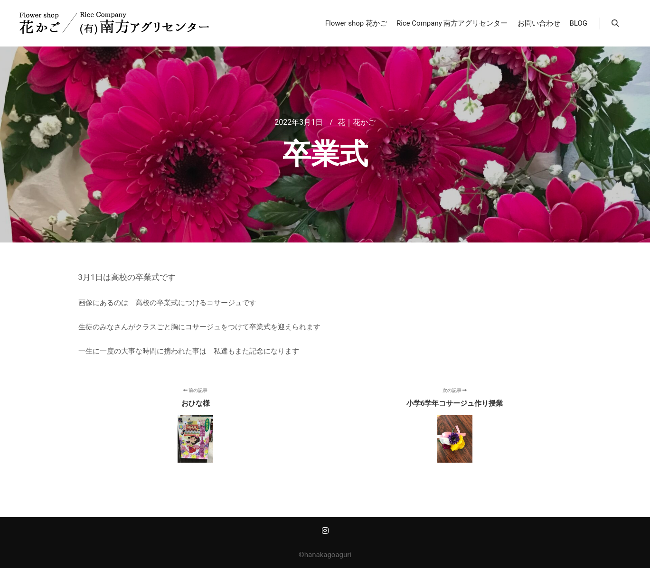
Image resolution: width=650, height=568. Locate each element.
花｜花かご (357, 122)
